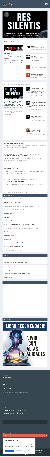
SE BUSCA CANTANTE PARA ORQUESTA (14, 246)
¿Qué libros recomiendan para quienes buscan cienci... (22, 34)
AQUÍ (32, 167)
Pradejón (40, 59)
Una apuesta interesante (10, 239)
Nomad (33, 46)
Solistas (44, 59)
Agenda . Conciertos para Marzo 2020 (13, 242)
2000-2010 (18, 55)
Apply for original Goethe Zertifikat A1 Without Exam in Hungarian (21, 209)
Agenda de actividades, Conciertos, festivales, (16, 262)
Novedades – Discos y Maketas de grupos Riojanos (17, 273)
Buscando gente (8, 270)
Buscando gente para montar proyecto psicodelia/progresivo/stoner (21, 206)
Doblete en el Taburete (37, 74)
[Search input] (24, 435)
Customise (10, 451)
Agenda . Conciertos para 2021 (12, 202)
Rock (18, 56)
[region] (19, 446)
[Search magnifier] (46, 435)
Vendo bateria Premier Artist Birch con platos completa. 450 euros (21, 228)
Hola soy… (6, 217)
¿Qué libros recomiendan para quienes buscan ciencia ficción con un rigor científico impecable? (13, 103)
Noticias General (8, 259)
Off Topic (6, 266)
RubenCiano (34, 56)
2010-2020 (6, 56)
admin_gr (10, 35)
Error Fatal (8, 53)
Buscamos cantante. (9, 213)
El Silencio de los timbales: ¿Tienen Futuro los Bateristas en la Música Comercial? (35, 131)
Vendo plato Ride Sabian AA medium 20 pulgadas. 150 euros (19, 224)
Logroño (14, 56)
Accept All (29, 451)
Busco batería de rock (9, 235)
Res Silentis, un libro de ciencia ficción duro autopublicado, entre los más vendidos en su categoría (35, 90)
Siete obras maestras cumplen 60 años (14, 250)
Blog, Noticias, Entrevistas (24, 35)
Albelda (10, 56)
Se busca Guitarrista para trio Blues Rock (14, 198)
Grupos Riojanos (34, 77)
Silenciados (34, 66)
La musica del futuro (9, 220)
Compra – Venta (8, 277)
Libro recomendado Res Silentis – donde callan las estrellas (37, 118)
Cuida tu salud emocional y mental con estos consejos (18, 231)
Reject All (19, 451)
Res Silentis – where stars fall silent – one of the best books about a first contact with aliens (36, 104)
